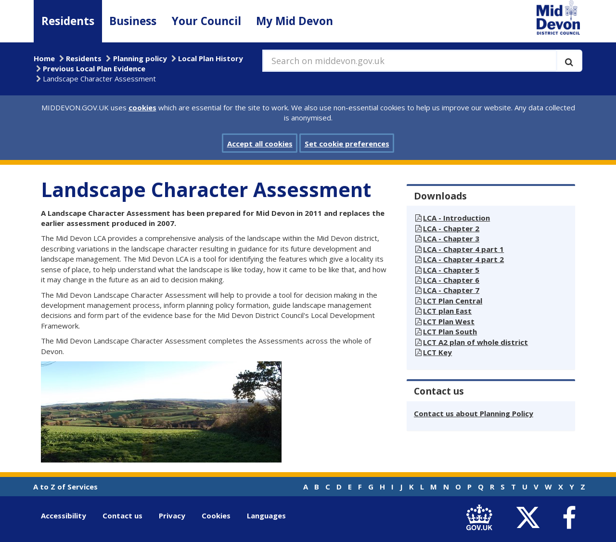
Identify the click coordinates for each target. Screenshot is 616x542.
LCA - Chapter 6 (451, 280)
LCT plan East (447, 311)
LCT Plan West (449, 321)
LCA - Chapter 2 (451, 228)
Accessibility (63, 515)
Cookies (216, 515)
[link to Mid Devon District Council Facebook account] (568, 518)
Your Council (206, 20)
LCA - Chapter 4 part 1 (463, 249)
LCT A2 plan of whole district (475, 342)
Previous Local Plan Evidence (94, 68)
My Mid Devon (294, 20)
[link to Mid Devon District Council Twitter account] (530, 517)
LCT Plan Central (452, 300)
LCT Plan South (450, 331)
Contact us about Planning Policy (473, 413)
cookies (142, 107)
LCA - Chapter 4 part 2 (463, 259)
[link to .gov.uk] (481, 517)
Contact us (122, 515)
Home (44, 58)
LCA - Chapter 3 (451, 238)
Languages (266, 515)
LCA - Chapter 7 (451, 290)
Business (132, 20)
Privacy (172, 515)
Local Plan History (210, 58)
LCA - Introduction (456, 218)
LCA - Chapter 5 (451, 270)
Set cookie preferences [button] (347, 143)
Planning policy (140, 58)
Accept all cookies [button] (260, 143)
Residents (67, 20)
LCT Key (437, 352)
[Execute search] (569, 61)
